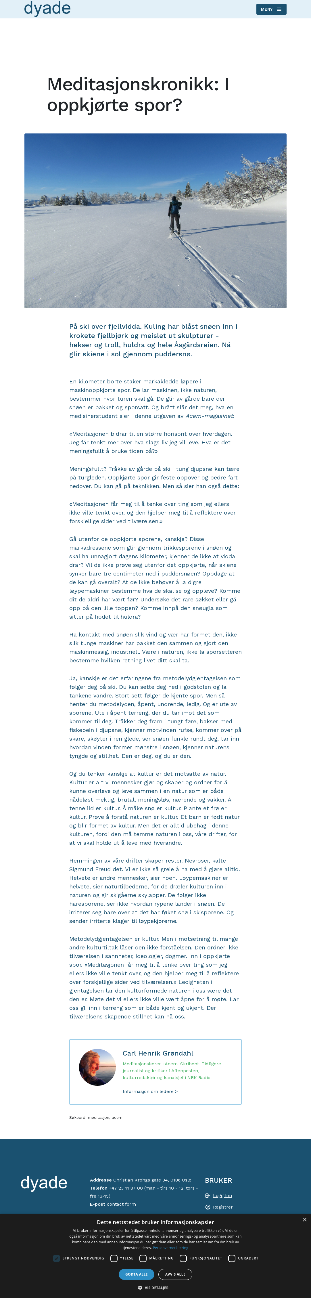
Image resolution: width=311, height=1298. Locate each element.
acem (117, 1117)
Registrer (223, 1207)
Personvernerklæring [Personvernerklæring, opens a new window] (170, 1247)
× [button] (304, 1220)
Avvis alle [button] (175, 1274)
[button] (155, 1287)
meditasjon (98, 1117)
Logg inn (222, 1195)
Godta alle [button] (136, 1274)
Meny (271, 9)
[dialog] (155, 1256)
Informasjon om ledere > (150, 1091)
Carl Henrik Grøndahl (158, 1053)
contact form (121, 1204)
